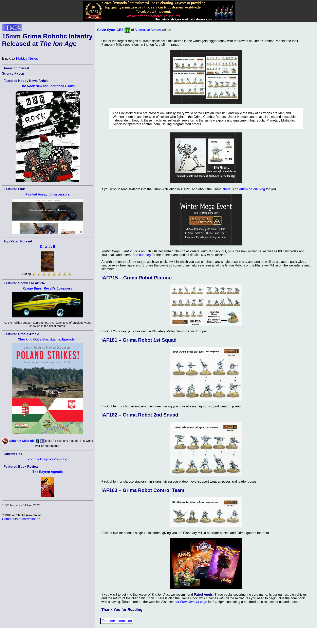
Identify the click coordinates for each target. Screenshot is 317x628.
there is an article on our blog (244, 189)
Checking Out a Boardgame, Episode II (47, 339)
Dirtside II (47, 246)
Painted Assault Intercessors (47, 194)
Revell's (47, 288)
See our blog (141, 255)
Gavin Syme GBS (110, 30)
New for (47, 86)
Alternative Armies (148, 30)
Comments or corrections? (21, 519)
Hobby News (27, 58)
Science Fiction (13, 73)
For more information (117, 621)
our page (190, 602)
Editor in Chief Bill (22, 440)
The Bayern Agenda (47, 472)
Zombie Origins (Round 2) (47, 459)
